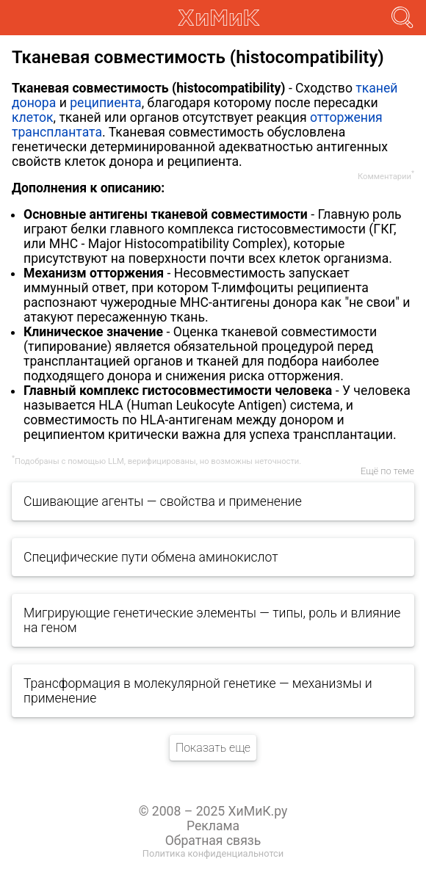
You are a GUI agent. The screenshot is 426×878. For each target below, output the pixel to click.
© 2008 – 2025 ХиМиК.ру (213, 811)
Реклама (213, 826)
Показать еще (213, 748)
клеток (33, 117)
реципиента (105, 102)
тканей (376, 88)
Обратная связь (213, 840)
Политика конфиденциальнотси (213, 853)
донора (34, 102)
